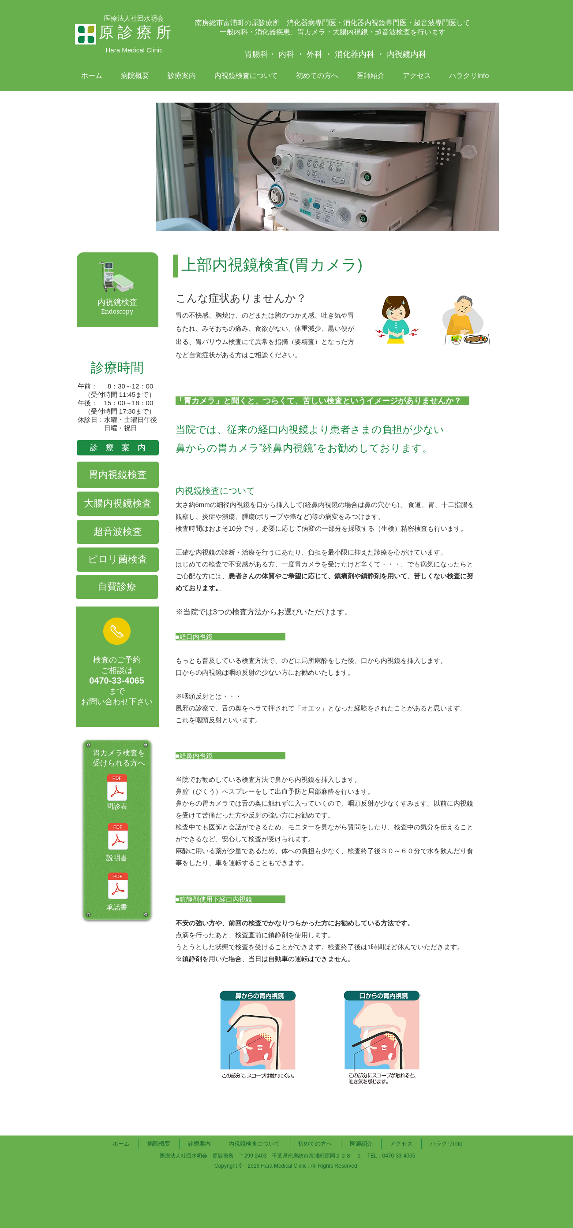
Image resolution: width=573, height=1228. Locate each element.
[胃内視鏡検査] (118, 475)
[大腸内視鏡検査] (118, 504)
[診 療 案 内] (118, 447)
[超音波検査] (118, 532)
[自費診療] (117, 587)
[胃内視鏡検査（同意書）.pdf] (118, 887)
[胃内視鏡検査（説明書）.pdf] (118, 837)
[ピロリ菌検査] (118, 559)
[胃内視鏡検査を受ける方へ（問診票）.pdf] (117, 789)
